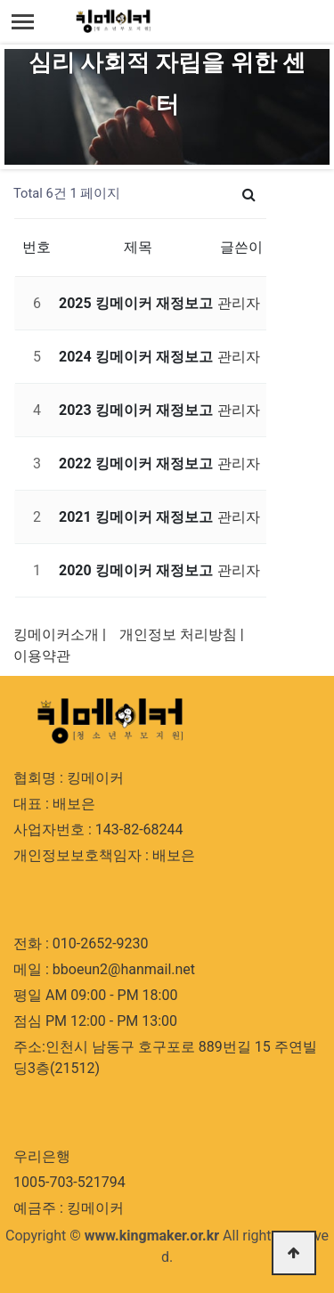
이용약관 (41, 655)
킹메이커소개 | (59, 634)
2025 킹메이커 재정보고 (136, 303)
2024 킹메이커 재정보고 (136, 356)
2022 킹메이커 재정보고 (136, 463)
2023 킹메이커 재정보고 (136, 410)
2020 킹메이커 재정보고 (136, 570)
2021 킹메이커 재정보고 (136, 516)
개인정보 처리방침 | (181, 634)
